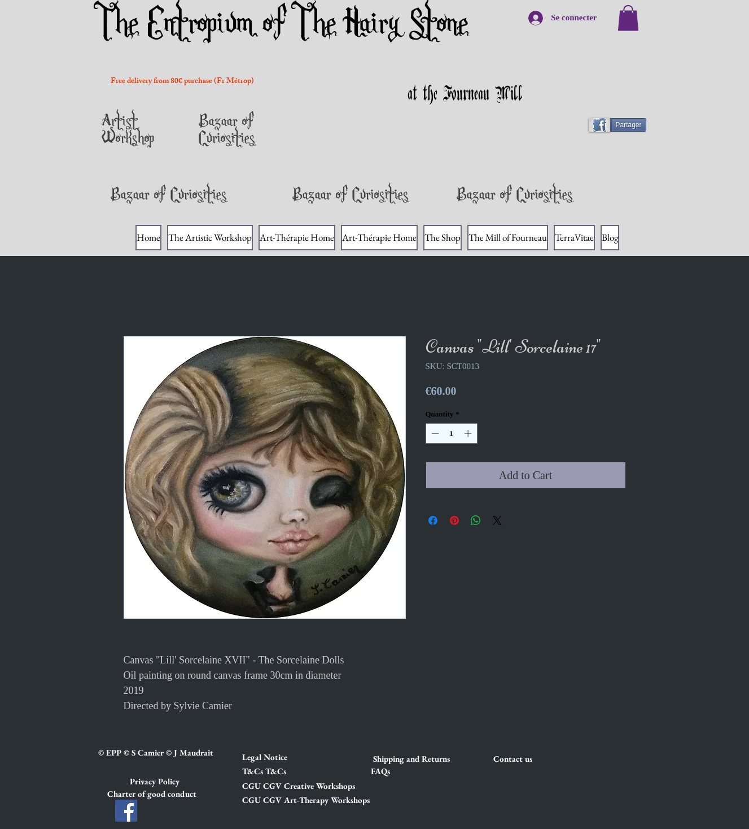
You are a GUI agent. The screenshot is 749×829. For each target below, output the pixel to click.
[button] (282, 757)
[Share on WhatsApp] (476, 520)
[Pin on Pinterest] (454, 520)
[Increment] (469, 433)
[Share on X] (497, 520)
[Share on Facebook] (433, 520)
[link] (628, 18)
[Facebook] (126, 811)
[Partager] (622, 125)
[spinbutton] (451, 433)
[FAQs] (380, 771)
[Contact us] (533, 759)
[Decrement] (434, 433)
